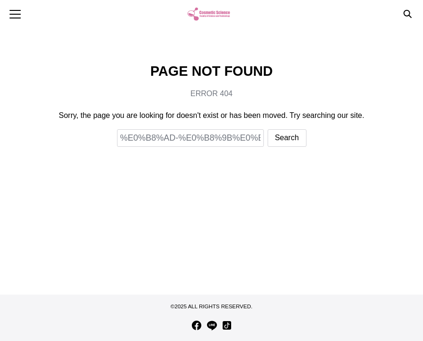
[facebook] (196, 325)
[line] (211, 325)
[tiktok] (227, 325)
